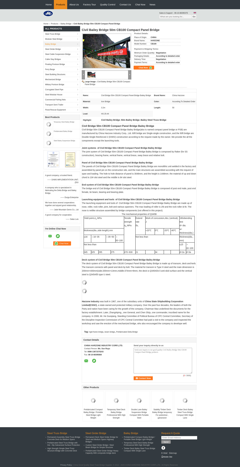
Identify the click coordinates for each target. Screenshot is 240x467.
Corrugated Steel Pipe (54, 90)
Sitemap (173, 453)
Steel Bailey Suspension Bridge (64, 141)
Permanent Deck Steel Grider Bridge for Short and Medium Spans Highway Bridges (102, 439)
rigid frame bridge (96, 332)
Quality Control (107, 4)
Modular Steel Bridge (53, 39)
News (152, 4)
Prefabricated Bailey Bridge (63, 131)
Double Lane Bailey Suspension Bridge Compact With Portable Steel (139, 413)
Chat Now (140, 4)
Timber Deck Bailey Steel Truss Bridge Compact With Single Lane (185, 413)
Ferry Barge (50, 69)
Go (194, 16)
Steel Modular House (53, 95)
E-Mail (164, 453)
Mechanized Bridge (53, 79)
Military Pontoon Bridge (54, 84)
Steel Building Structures (55, 74)
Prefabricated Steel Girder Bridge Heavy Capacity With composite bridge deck (102, 452)
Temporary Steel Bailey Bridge (64, 122)
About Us (74, 4)
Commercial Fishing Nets (55, 100)
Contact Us (125, 4)
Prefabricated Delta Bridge (127, 332)
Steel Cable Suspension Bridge (58, 54)
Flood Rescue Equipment (55, 110)
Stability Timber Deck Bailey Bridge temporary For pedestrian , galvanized (162, 413)
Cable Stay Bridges (53, 59)
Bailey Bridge (65, 24)
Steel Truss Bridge (52, 34)
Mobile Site (166, 457)
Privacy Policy (66, 465)
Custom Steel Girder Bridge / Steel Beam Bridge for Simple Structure (100, 446)
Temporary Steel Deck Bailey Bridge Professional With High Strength (116, 413)
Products (60, 4)
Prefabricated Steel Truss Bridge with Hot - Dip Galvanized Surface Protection (63, 444)
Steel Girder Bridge (53, 49)
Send (166, 442)
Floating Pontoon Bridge (55, 64)
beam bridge (110, 332)
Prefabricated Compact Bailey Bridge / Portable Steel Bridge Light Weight (93, 413)
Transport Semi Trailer (54, 105)
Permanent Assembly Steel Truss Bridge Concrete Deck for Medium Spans (63, 438)
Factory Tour (89, 4)
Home (49, 4)
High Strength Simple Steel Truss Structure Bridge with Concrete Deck (62, 449)
